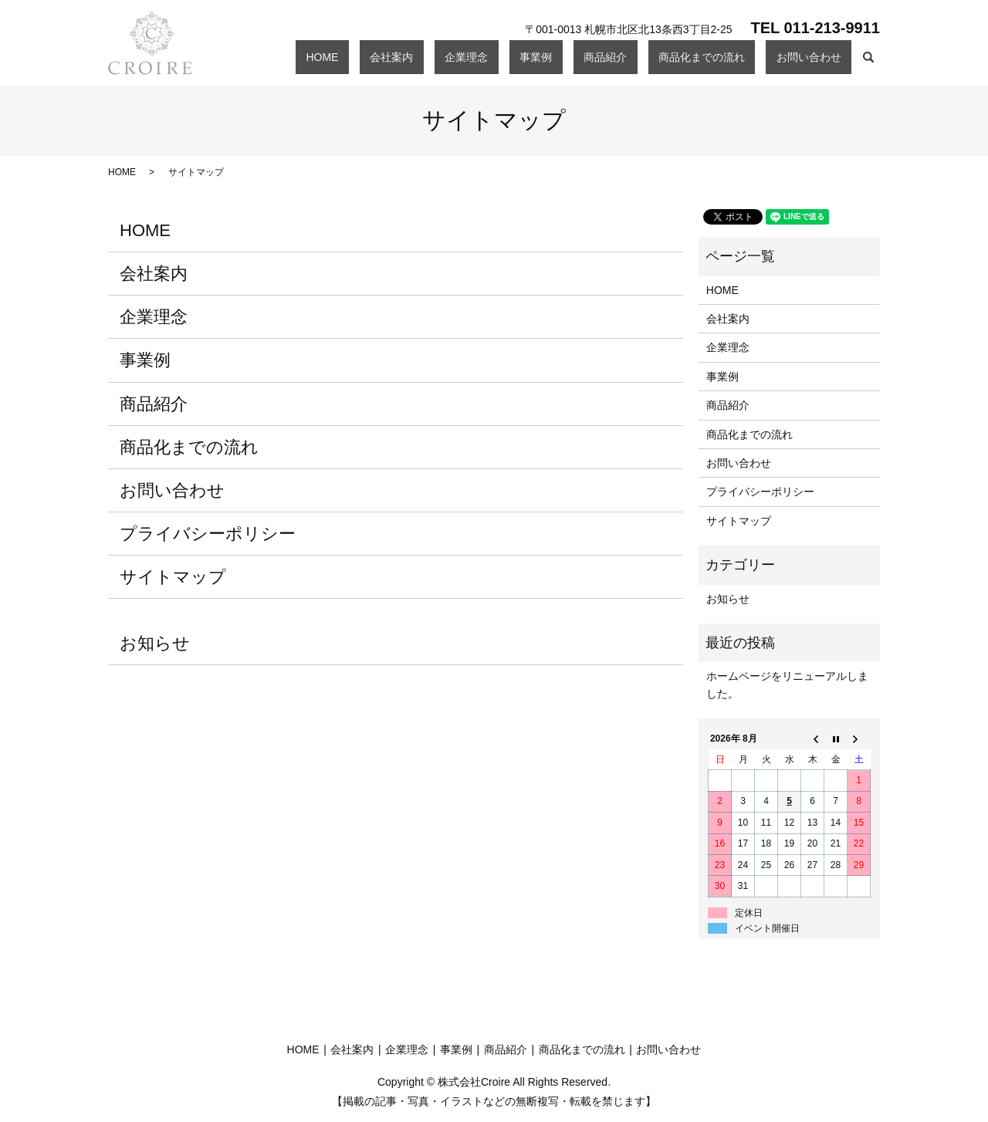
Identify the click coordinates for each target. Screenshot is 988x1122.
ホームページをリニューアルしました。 (787, 684)
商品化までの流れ (732, 56)
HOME (457, 56)
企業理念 (559, 56)
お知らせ (155, 643)
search (868, 57)
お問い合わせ (819, 56)
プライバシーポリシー (208, 533)
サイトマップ (173, 576)
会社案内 (505, 56)
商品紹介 (656, 56)
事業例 (608, 56)
